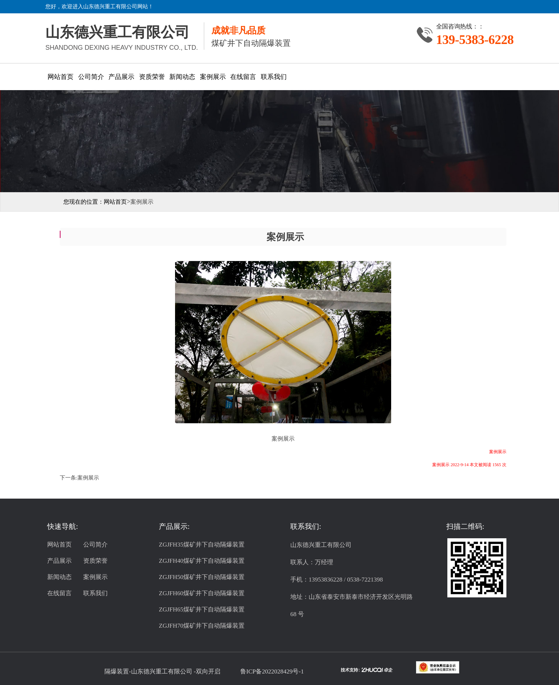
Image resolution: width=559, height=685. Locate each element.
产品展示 (121, 76)
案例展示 (213, 76)
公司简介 (91, 76)
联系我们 (274, 76)
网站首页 (60, 76)
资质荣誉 (152, 76)
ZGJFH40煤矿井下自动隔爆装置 (202, 560)
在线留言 (243, 76)
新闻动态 (182, 76)
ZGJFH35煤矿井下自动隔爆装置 (202, 544)
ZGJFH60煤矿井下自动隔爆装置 (202, 593)
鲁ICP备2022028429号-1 (272, 671)
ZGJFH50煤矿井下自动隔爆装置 (202, 577)
